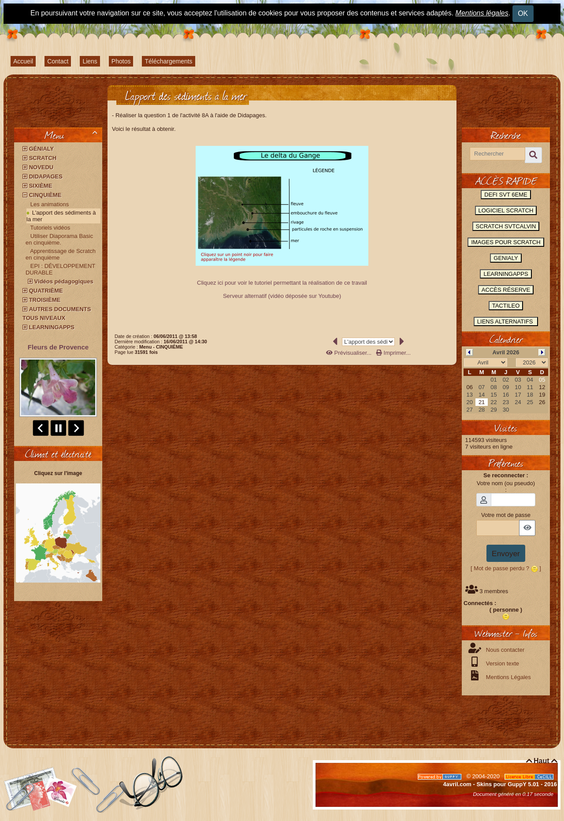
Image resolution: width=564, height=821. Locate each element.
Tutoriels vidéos (50, 227)
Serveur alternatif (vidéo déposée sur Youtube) (282, 296)
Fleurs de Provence (58, 347)
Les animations (49, 204)
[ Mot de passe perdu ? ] (506, 568)
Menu (72, 134)
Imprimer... (393, 352)
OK (523, 13)
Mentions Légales (507, 677)
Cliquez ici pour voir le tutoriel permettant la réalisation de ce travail (282, 282)
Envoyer (506, 553)
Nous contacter (504, 649)
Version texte (501, 663)
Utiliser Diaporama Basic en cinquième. (59, 239)
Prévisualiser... (349, 352)
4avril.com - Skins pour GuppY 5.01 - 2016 (500, 784)
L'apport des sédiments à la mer (61, 216)
